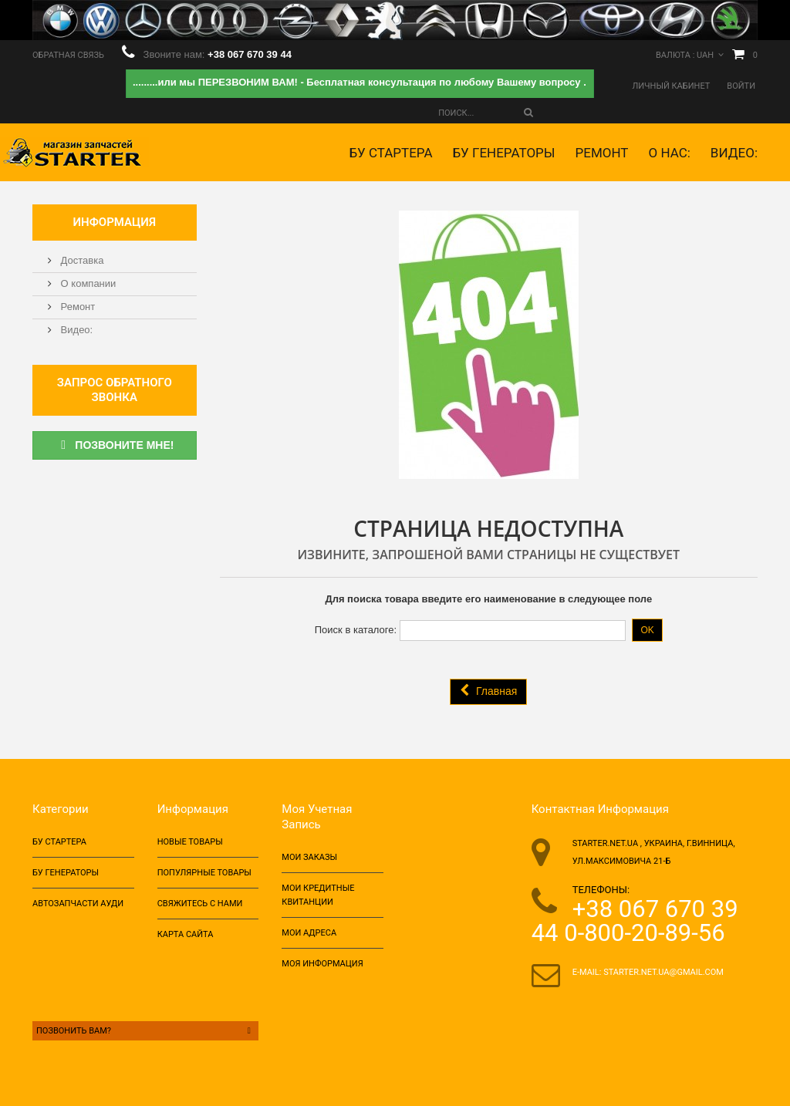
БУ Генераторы (503, 152)
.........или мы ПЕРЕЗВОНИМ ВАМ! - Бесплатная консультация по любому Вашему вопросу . (359, 82)
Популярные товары (204, 873)
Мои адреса (309, 933)
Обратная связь (68, 55)
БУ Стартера (390, 152)
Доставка (80, 260)
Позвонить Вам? (145, 1031)
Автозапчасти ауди (77, 904)
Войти (741, 86)
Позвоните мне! (114, 444)
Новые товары (190, 842)
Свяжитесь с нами (200, 904)
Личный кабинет (672, 86)
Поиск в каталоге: (356, 630)
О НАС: (669, 152)
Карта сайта (185, 934)
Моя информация (322, 964)
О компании (87, 283)
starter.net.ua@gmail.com (663, 972)
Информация (114, 222)
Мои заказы (309, 857)
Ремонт (602, 152)
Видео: (734, 152)
